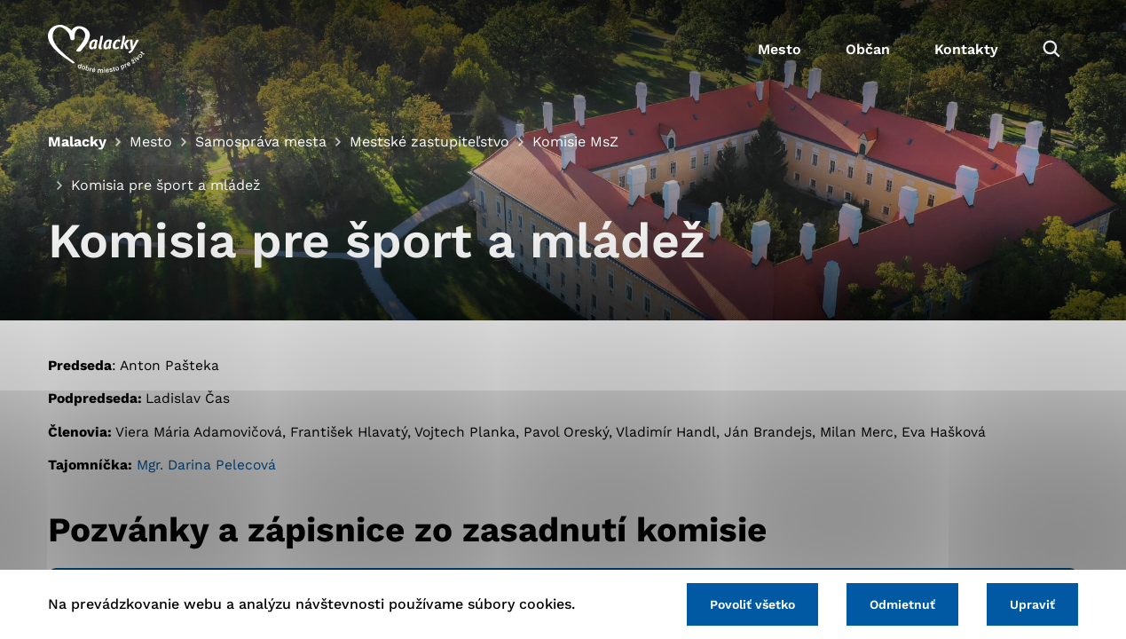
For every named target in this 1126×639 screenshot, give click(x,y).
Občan (868, 49)
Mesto (779, 49)
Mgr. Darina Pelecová (206, 464)
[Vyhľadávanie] (1051, 49)
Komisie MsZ (575, 141)
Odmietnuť (902, 604)
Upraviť (1032, 604)
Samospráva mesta (261, 141)
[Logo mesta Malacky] (96, 49)
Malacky (77, 141)
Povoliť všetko (752, 604)
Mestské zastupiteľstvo (429, 141)
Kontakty (966, 49)
